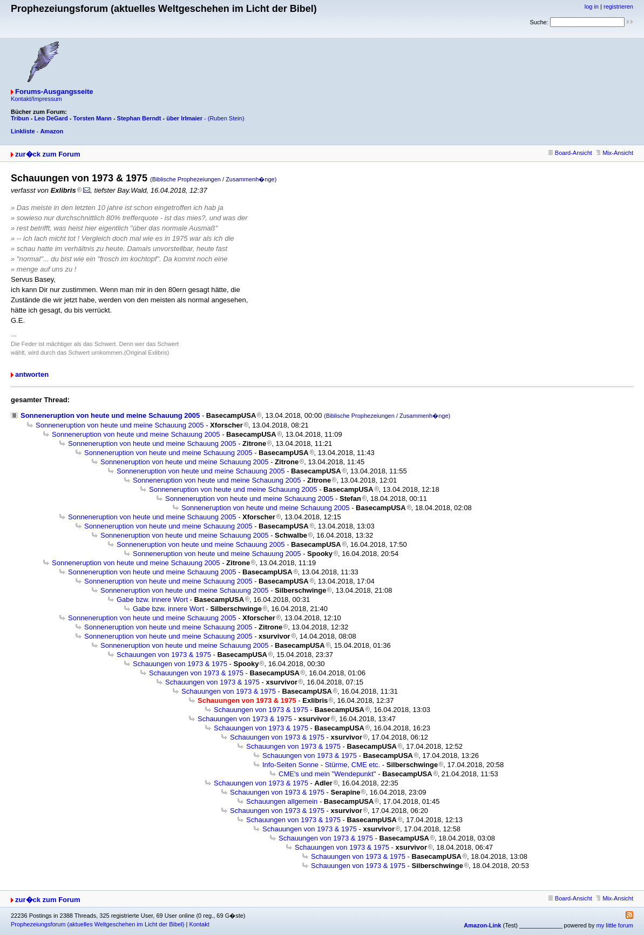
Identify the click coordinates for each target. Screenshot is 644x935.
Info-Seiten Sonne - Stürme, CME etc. (321, 765)
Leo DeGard (50, 118)
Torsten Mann (92, 118)
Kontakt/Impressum (36, 99)
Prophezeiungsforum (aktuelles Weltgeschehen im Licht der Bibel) (97, 924)
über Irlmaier (184, 118)
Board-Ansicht (570, 153)
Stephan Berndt (139, 118)
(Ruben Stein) (226, 118)
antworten (32, 374)
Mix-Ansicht (614, 153)
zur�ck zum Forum (47, 154)
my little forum (614, 925)
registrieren (618, 6)
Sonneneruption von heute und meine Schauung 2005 (110, 415)
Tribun (20, 118)
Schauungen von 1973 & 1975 (164, 655)
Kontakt (199, 924)
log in (592, 6)
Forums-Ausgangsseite (54, 91)
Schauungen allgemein (281, 801)
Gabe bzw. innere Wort (152, 599)
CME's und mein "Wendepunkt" (327, 774)
